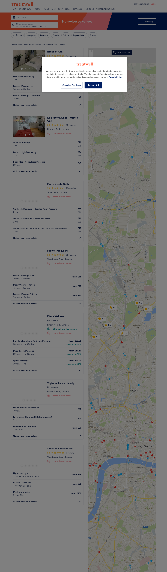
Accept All (93, 85)
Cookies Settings (71, 85)
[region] (84, 74)
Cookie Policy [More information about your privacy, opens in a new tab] (116, 77)
